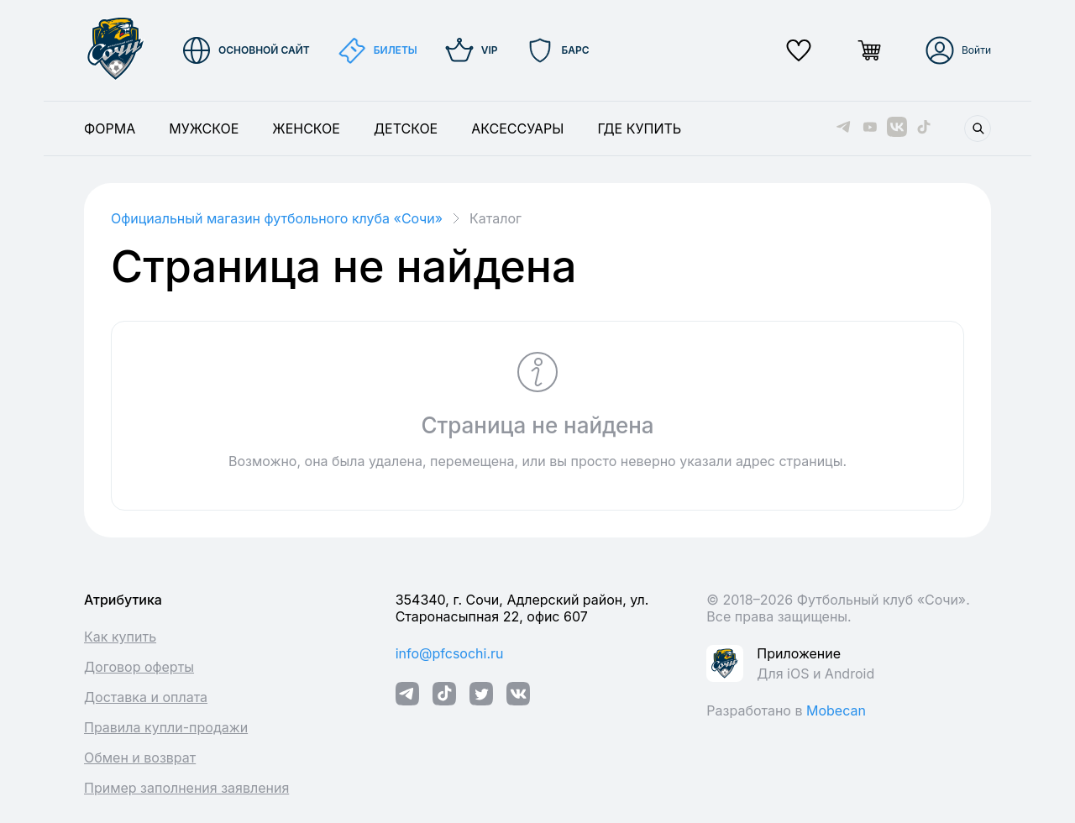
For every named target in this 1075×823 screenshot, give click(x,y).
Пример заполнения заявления (186, 787)
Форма (109, 128)
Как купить (120, 636)
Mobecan (836, 710)
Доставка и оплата (145, 697)
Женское (306, 128)
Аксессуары (517, 128)
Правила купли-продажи (166, 727)
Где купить (639, 128)
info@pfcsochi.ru (450, 653)
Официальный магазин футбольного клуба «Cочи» (277, 218)
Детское (406, 128)
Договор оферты (139, 666)
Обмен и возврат (140, 757)
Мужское (204, 128)
